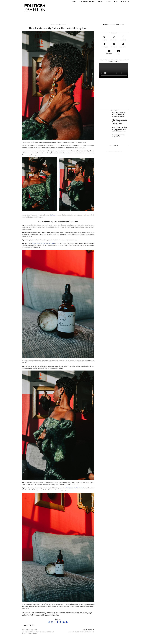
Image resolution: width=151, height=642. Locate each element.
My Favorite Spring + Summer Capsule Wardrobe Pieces (40, 632)
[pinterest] (113, 45)
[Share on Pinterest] (33, 625)
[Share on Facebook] (28, 625)
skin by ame (53, 215)
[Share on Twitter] (30, 625)
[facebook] (123, 38)
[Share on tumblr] (35, 625)
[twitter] (104, 38)
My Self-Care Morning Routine (81, 631)
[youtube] (109, 52)
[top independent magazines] (104, 137)
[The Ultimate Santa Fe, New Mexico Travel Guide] (104, 122)
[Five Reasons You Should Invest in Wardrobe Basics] (104, 115)
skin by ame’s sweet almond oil (74, 488)
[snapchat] (123, 45)
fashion (63, 25)
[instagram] (113, 38)
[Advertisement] (113, 94)
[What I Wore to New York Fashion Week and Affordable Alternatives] (104, 129)
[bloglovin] (104, 45)
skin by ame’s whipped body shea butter (43, 243)
